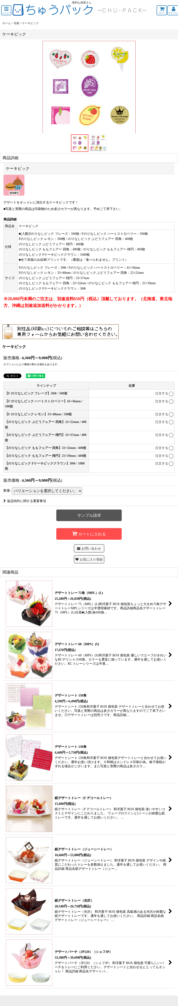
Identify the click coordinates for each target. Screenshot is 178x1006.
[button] (6, 10)
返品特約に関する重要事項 (24, 501)
